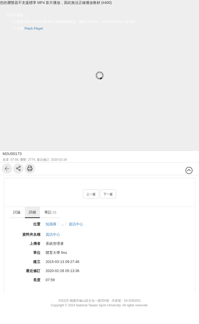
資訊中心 (76, 224)
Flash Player (34, 28)
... (62, 224)
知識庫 (51, 224)
